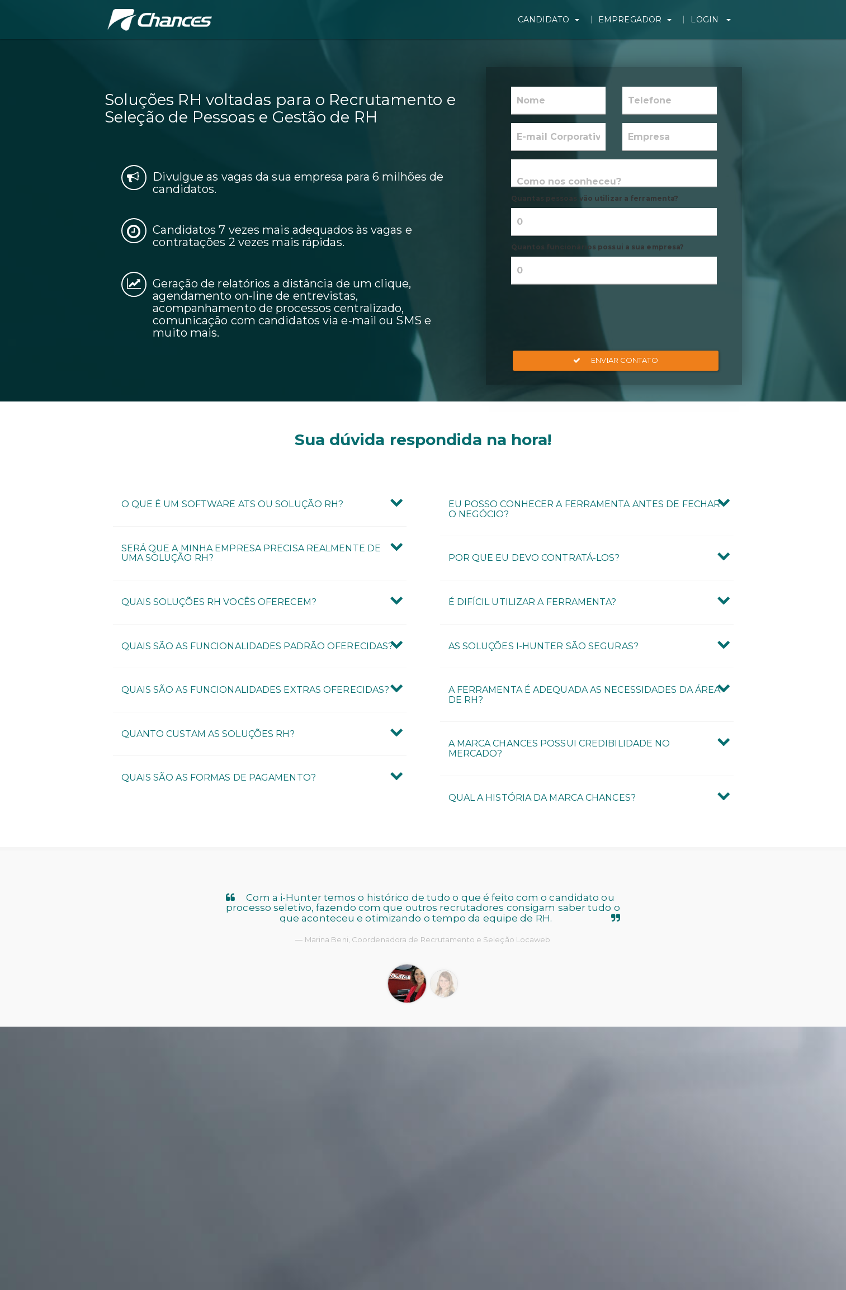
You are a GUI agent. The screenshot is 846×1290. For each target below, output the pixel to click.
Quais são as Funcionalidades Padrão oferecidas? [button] (257, 646)
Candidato (556, 20)
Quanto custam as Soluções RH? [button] (208, 734)
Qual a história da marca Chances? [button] (542, 797)
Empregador (640, 20)
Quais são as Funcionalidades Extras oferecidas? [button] (255, 689)
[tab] (260, 504)
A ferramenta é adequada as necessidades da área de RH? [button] (584, 694)
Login (713, 20)
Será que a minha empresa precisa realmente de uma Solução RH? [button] (251, 553)
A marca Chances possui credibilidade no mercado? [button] (559, 748)
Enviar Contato (615, 360)
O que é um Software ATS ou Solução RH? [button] (232, 504)
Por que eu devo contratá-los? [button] (534, 557)
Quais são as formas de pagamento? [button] (218, 777)
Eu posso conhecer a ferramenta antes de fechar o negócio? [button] (584, 509)
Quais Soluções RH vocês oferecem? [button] (218, 602)
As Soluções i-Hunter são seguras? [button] (543, 646)
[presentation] (614, 317)
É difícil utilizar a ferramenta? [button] (532, 602)
